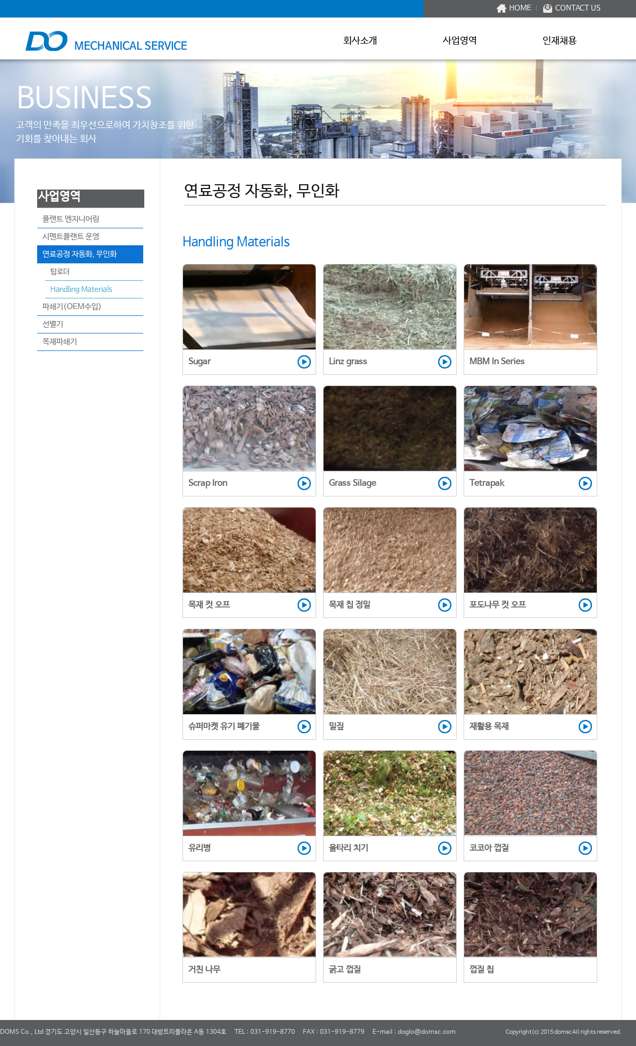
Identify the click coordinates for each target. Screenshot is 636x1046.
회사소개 (360, 41)
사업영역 (460, 41)
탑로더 (59, 272)
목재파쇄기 (59, 341)
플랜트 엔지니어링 (70, 219)
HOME (520, 8)
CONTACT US (577, 8)
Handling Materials (81, 289)
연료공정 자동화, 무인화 (79, 254)
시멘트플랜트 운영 (70, 236)
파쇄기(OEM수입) (72, 306)
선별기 (52, 324)
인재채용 (560, 41)
